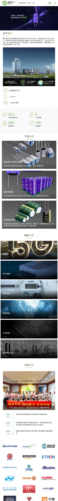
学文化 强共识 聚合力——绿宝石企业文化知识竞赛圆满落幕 (29, 407)
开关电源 (6, 274)
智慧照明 (6, 313)
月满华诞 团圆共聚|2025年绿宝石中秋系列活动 (31, 414)
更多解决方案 (8, 353)
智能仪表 (6, 293)
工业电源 (6, 333)
